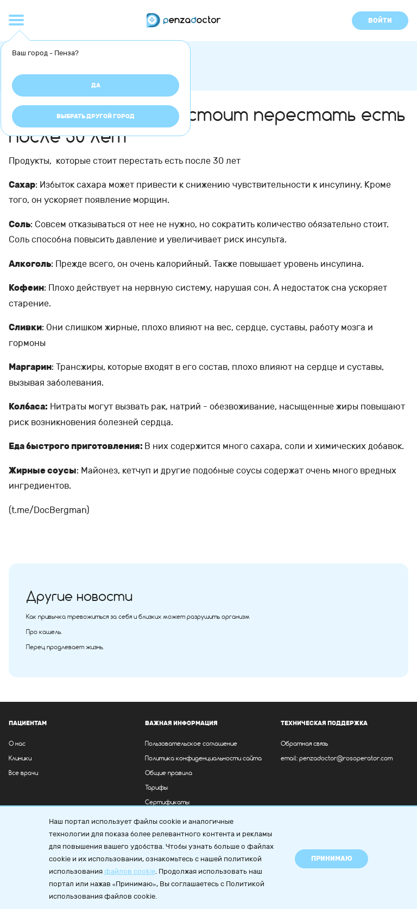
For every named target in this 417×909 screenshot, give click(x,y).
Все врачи (23, 773)
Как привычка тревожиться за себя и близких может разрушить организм (138, 617)
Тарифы (156, 788)
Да (95, 85)
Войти (380, 20)
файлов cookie (129, 871)
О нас (17, 744)
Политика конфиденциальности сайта (203, 759)
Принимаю (331, 858)
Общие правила (168, 773)
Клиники (20, 759)
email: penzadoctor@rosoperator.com (337, 759)
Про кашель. (44, 632)
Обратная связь (304, 744)
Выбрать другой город (95, 116)
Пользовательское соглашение (191, 744)
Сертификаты (167, 802)
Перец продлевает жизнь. (65, 647)
